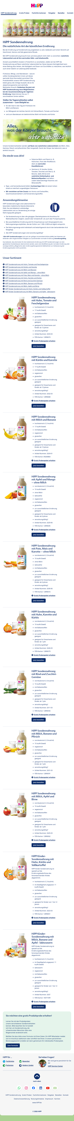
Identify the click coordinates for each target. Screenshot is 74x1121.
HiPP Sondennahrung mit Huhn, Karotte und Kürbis (23, 278)
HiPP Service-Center (55, 1066)
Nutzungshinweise (37, 1099)
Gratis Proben (27, 1095)
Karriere (57, 1099)
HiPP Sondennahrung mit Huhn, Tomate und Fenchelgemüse (26, 264)
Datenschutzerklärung (22, 1099)
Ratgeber (51, 1095)
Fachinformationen (39, 1095)
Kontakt (66, 1095)
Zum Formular (12, 1045)
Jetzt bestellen (38, 346)
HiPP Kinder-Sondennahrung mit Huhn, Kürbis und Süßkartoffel (27, 289)
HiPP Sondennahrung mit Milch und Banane (20, 270)
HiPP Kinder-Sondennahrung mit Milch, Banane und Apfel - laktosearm (30, 292)
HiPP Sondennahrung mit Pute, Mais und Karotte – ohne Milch (27, 275)
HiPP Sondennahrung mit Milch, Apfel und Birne (22, 286)
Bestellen (58, 1095)
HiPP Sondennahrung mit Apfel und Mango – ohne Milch (25, 273)
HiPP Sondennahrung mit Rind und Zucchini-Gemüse (24, 281)
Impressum (49, 1099)
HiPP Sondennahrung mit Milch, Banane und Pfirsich (23, 283)
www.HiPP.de (37, 1103)
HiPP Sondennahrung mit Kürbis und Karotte (21, 267)
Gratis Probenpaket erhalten (44, 341)
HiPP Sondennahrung (13, 1095)
